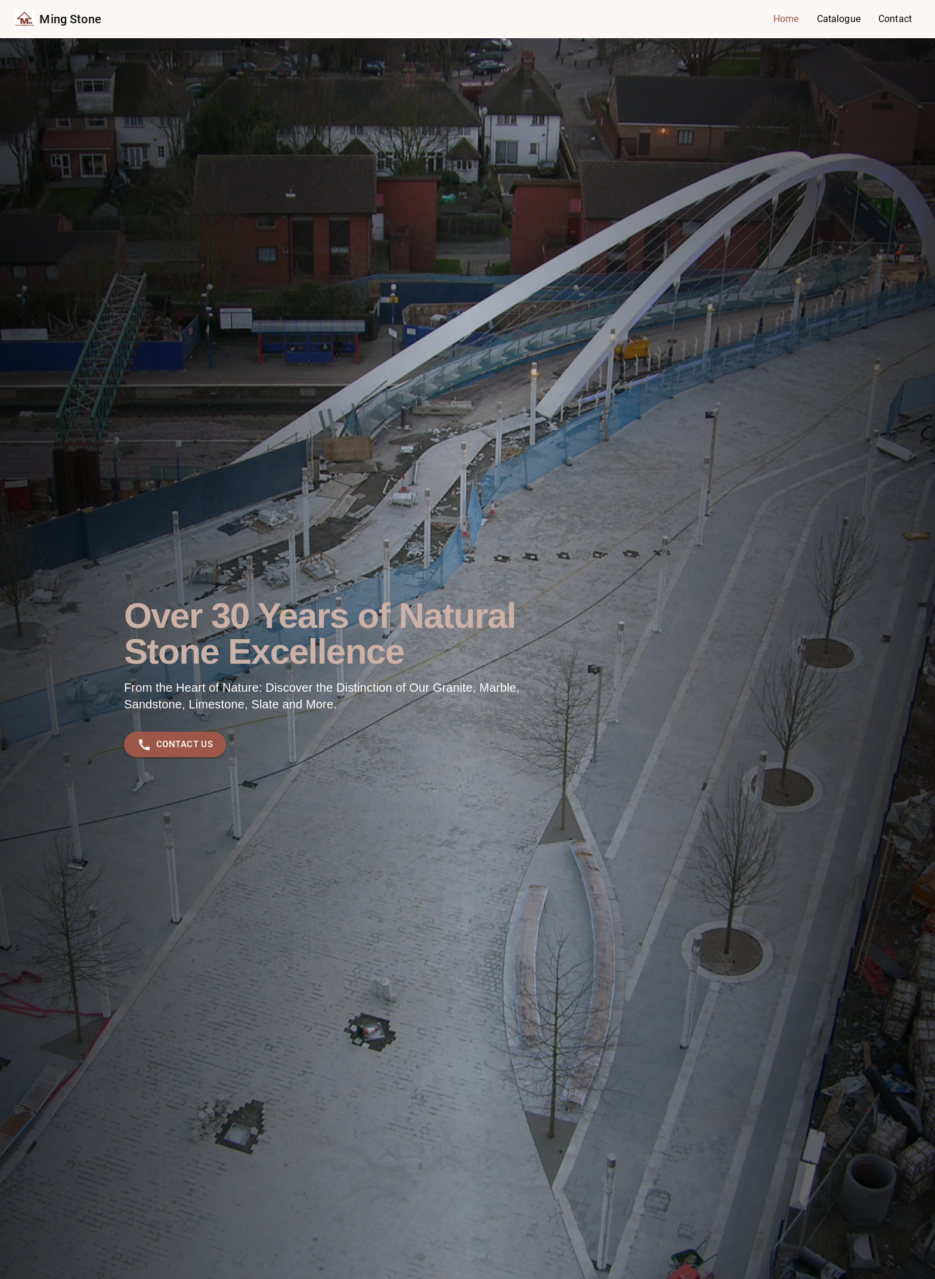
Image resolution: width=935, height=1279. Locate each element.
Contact (895, 18)
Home (786, 18)
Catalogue (838, 18)
